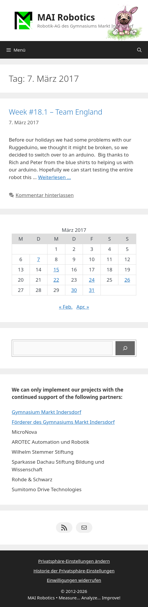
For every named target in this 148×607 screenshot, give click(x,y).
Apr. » (82, 306)
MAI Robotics (66, 17)
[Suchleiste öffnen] (139, 50)
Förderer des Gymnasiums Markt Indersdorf (63, 422)
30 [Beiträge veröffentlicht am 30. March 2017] (74, 290)
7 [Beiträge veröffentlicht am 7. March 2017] (38, 259)
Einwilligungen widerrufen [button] (74, 580)
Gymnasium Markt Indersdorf (46, 412)
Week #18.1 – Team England (55, 112)
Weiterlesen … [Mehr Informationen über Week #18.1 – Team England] (54, 177)
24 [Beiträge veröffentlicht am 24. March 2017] (91, 279)
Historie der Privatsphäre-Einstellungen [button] (74, 571)
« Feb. (66, 306)
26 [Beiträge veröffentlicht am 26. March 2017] (127, 279)
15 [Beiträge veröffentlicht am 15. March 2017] (56, 269)
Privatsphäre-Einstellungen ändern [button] (74, 561)
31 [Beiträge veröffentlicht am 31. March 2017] (91, 290)
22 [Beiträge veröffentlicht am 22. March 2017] (56, 279)
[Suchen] (125, 348)
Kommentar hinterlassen (45, 195)
